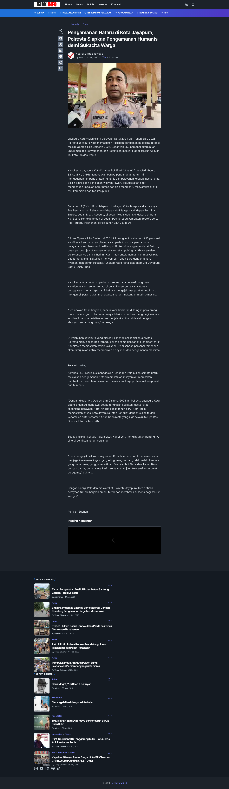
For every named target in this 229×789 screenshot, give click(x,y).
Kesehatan (57, 697)
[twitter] (60, 44)
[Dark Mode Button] (187, 4)
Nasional (62, 752)
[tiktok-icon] (58, 769)
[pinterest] (60, 62)
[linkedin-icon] (47, 769)
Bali (53, 752)
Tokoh (55, 679)
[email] (60, 68)
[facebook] (60, 38)
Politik (90, 4)
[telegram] (60, 56)
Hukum (103, 4)
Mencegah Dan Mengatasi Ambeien (73, 702)
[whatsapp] (60, 50)
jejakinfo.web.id (119, 783)
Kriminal (115, 4)
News (79, 4)
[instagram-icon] (36, 769)
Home (68, 4)
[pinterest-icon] (53, 769)
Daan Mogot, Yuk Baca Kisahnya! (71, 684)
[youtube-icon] (41, 769)
